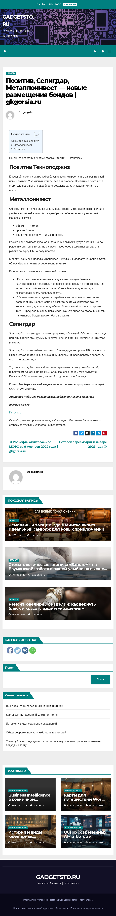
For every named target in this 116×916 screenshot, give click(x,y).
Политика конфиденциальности (86, 908)
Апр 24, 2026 (74, 805)
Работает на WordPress (36, 900)
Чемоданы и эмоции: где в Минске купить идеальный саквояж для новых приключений (56, 527)
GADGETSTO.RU (58, 877)
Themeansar (84, 900)
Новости (11, 73)
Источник (15, 412)
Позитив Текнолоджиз (26, 140)
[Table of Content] (37, 134)
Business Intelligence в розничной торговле (34, 705)
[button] (95, 51)
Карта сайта (62, 908)
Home (16, 908)
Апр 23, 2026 (74, 842)
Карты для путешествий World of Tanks (32, 714)
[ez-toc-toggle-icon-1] (35, 135)
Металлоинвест (23, 144)
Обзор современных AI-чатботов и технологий (36, 732)
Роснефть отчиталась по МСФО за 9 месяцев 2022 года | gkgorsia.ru (33, 446)
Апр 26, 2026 (19, 805)
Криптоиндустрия (18, 791)
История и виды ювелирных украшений (31, 723)
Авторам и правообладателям (37, 908)
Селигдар (19, 149)
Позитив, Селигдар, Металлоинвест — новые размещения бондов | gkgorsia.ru (46, 91)
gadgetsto (29, 112)
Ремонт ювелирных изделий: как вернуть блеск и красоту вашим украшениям (52, 606)
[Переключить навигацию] (109, 51)
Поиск (9, 667)
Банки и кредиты (73, 791)
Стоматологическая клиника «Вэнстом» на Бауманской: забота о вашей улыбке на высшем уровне (58, 568)
